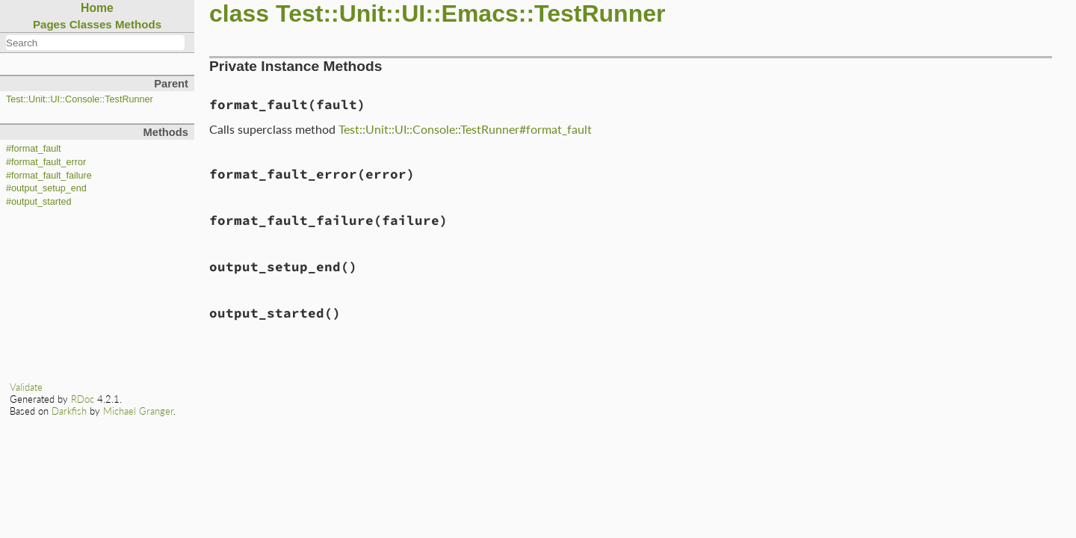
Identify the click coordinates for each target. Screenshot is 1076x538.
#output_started (39, 202)
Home (97, 7)
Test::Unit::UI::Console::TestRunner (79, 99)
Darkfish (69, 411)
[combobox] (95, 42)
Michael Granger (138, 411)
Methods (138, 24)
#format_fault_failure (49, 175)
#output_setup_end (46, 188)
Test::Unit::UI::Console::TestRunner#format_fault (465, 129)
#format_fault (33, 148)
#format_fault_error (46, 162)
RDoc (82, 399)
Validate (26, 387)
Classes (90, 24)
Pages (50, 24)
